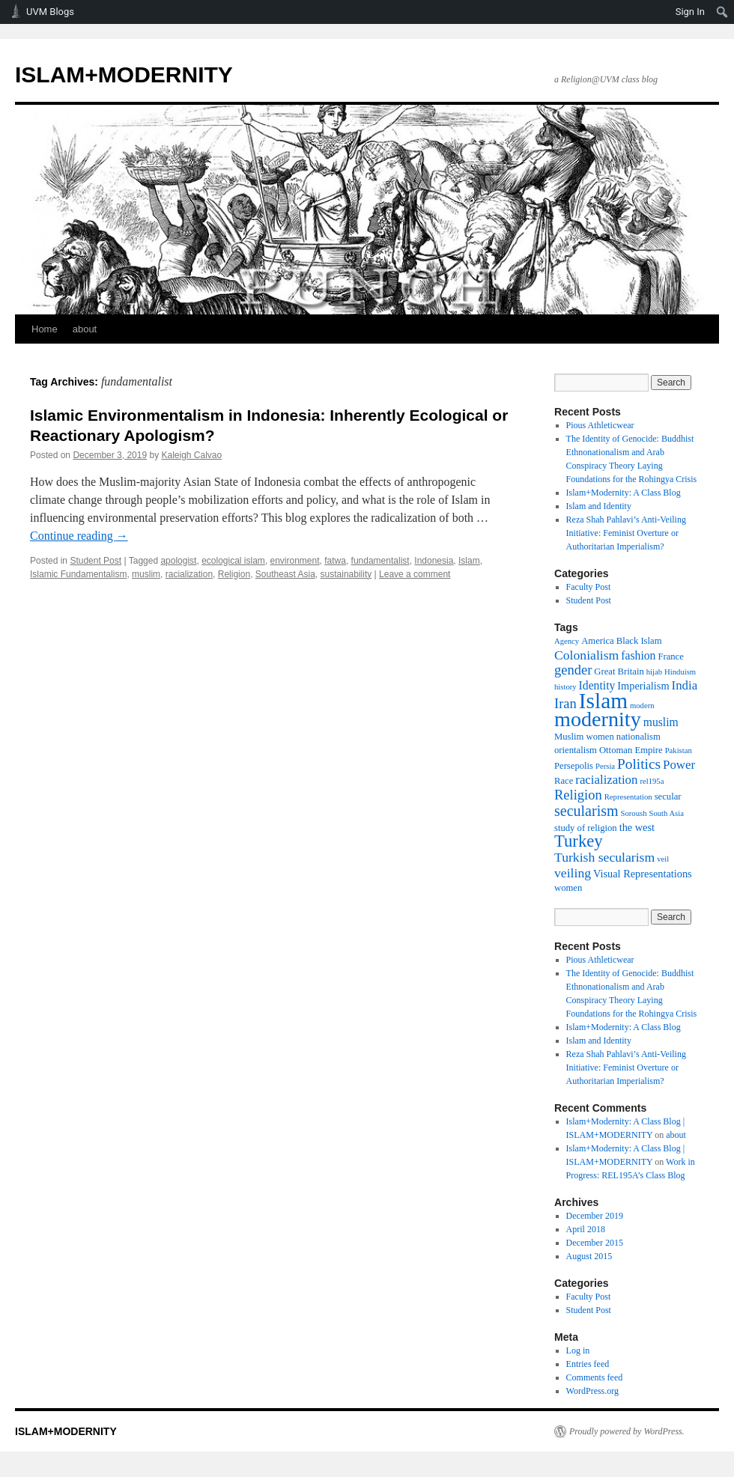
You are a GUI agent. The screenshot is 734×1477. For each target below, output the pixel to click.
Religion (234, 574)
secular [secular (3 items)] (668, 796)
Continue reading (79, 535)
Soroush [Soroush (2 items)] (634, 813)
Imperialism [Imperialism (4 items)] (643, 686)
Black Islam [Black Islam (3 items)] (639, 641)
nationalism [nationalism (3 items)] (638, 736)
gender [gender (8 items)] (573, 670)
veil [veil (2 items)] (663, 859)
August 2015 (589, 1256)
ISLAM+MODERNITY (124, 74)
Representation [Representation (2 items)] (628, 797)
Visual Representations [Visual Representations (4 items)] (642, 874)
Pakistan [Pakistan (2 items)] (678, 750)
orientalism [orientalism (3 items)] (575, 750)
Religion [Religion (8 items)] (578, 795)
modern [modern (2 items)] (642, 705)
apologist (178, 560)
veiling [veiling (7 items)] (572, 872)
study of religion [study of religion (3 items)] (585, 828)
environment (295, 560)
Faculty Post (588, 587)
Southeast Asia (285, 574)
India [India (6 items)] (685, 685)
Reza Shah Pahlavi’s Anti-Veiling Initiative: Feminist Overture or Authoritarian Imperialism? (626, 533)
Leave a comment (414, 574)
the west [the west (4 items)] (637, 827)
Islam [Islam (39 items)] (603, 701)
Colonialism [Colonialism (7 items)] (586, 655)
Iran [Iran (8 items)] (565, 703)
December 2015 (594, 1242)
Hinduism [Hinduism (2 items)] (680, 672)
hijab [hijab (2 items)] (654, 672)
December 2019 (594, 1215)
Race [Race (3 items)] (563, 781)
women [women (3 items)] (568, 888)
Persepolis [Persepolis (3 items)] (573, 766)
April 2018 (585, 1229)
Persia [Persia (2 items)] (605, 766)
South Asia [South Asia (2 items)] (666, 813)
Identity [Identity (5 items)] (597, 685)
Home (44, 329)
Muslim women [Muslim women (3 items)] (584, 736)
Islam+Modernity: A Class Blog (623, 492)
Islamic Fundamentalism (78, 574)
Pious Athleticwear (600, 425)
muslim (146, 574)
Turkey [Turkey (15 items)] (578, 841)
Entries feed (588, 1364)
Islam (469, 560)
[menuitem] (722, 12)
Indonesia (433, 560)
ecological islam (233, 560)
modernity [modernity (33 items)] (597, 719)
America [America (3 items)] (597, 641)
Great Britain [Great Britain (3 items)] (618, 671)
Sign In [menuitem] (690, 11)
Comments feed (594, 1377)
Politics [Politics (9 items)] (639, 764)
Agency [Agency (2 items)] (566, 641)
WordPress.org (592, 1391)
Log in (578, 1350)
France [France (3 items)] (670, 656)
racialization (189, 574)
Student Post (95, 560)
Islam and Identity (598, 506)
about (85, 329)
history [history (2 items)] (565, 687)
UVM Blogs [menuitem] (50, 11)
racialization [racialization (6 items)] (606, 780)
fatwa (335, 560)
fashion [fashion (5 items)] (638, 655)
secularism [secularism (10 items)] (586, 811)
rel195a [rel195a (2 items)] (652, 781)
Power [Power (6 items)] (679, 765)
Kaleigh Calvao (192, 455)
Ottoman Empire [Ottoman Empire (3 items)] (631, 750)
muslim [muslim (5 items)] (661, 722)
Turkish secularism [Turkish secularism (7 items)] (604, 857)
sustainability (346, 574)
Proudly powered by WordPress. (627, 1431)
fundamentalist (380, 560)
